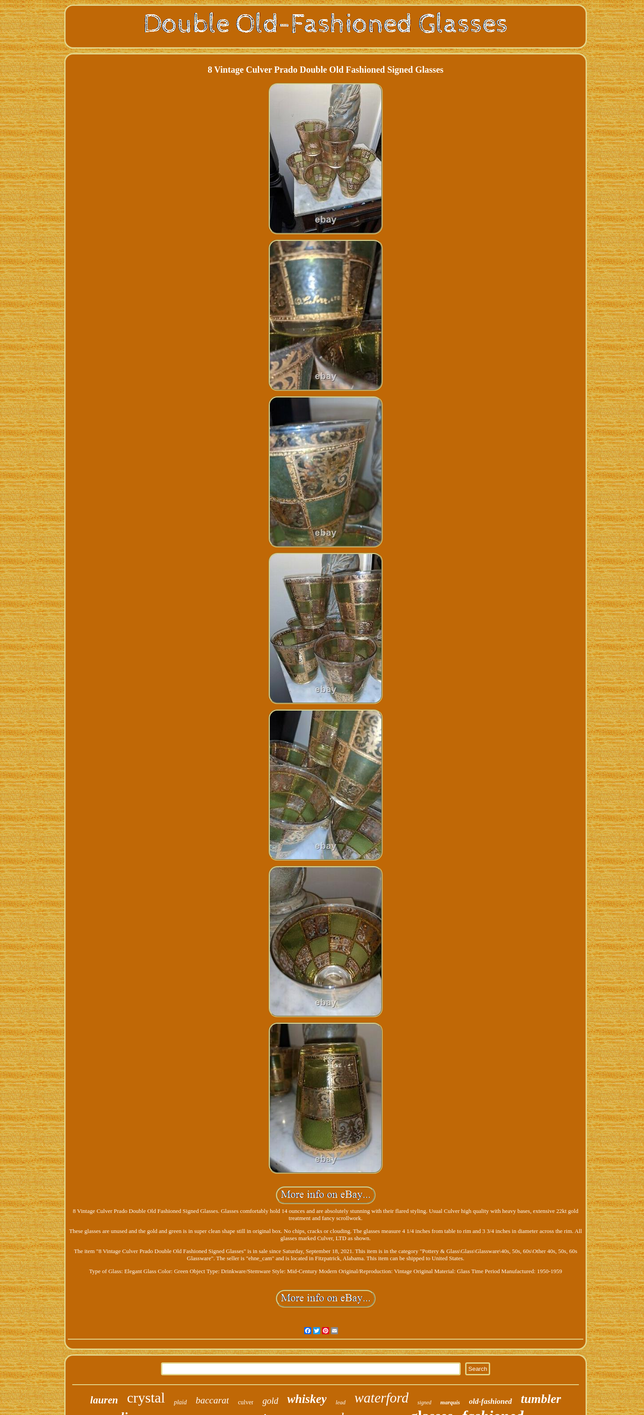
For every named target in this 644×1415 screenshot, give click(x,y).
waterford (382, 1398)
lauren (104, 1400)
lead (340, 1402)
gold (270, 1401)
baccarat (212, 1400)
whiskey (307, 1399)
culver (245, 1402)
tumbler (541, 1399)
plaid (180, 1402)
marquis (450, 1402)
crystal (146, 1398)
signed (424, 1402)
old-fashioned (490, 1401)
